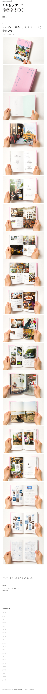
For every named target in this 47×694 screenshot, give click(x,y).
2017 (5, 640)
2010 (5, 663)
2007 (5, 673)
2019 (5, 633)
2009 (5, 666)
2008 (5, 670)
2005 (5, 680)
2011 (5, 660)
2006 (5, 677)
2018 (5, 636)
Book (4, 24)
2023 (5, 619)
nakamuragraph (17, 689)
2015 (5, 646)
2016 (5, 643)
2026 (5, 613)
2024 (5, 616)
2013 (5, 653)
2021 (5, 626)
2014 (5, 650)
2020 (5, 629)
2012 (5, 656)
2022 (5, 623)
